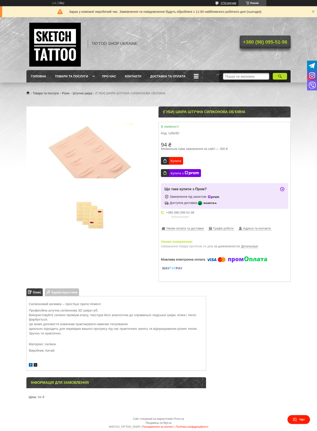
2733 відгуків (228, 3)
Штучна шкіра (82, 93)
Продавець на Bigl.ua (158, 422)
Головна (38, 76)
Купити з (185, 173)
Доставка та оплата (168, 76)
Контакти (133, 76)
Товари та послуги (71, 76)
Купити (176, 161)
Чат (299, 420)
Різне (65, 93)
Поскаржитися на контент (157, 426)
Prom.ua (179, 418)
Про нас (109, 76)
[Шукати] (280, 76)
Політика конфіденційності (192, 426)
